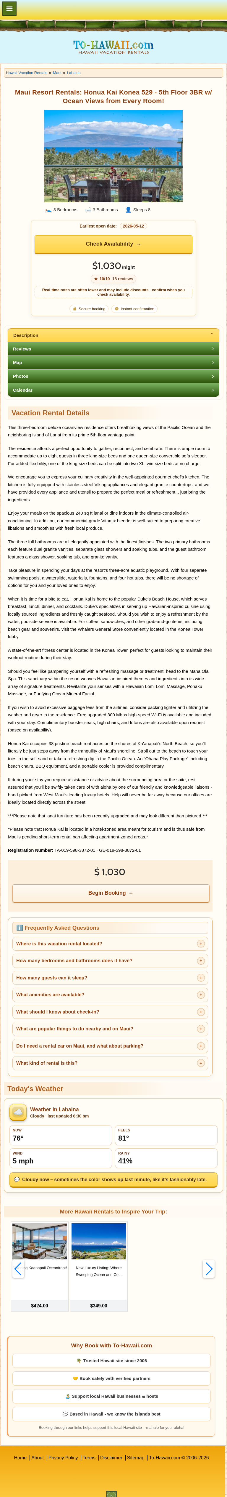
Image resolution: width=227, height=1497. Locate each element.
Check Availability (109, 244)
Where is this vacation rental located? (59, 943)
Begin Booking (107, 893)
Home (20, 1449)
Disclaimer (111, 1449)
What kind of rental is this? (46, 1063)
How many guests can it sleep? (51, 977)
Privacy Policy (63, 1449)
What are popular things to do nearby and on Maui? (74, 1028)
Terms (89, 1449)
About (37, 1449)
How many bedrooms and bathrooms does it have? (74, 960)
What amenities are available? (50, 994)
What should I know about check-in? (57, 1011)
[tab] (113, 335)
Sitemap (136, 1449)
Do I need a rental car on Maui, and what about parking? (79, 1045)
